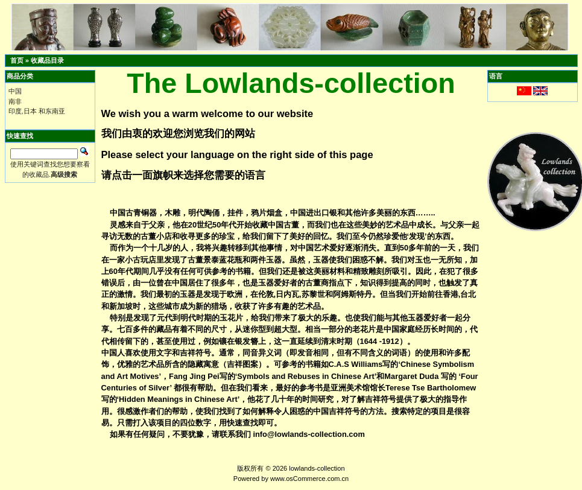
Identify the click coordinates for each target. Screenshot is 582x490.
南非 (15, 101)
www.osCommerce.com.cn (309, 478)
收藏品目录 (47, 60)
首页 (17, 60)
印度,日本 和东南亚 (36, 111)
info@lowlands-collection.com (308, 434)
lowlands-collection (316, 468)
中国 (15, 91)
